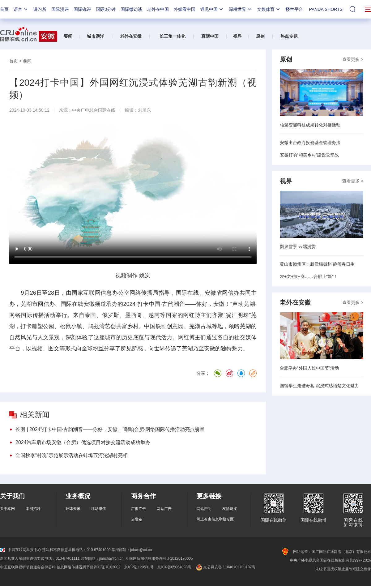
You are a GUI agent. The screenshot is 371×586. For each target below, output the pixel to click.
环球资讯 (73, 509)
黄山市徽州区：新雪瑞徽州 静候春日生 (317, 264)
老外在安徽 (131, 36)
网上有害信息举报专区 (215, 519)
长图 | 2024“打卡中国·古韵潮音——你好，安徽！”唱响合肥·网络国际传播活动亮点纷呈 (110, 429)
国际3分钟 (106, 9)
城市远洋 (95, 36)
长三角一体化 (173, 36)
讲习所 (39, 9)
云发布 (136, 519)
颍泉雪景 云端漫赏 (298, 246)
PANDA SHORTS (326, 9)
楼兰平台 (294, 9)
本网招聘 (33, 509)
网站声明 (204, 509)
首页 (4, 9)
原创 (260, 36)
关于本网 (7, 509)
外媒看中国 (184, 9)
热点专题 (289, 36)
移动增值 (98, 509)
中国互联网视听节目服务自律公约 (28, 567)
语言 (21, 9)
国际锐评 (82, 9)
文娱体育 (269, 9)
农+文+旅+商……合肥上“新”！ (309, 276)
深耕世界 (240, 9)
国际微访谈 (131, 9)
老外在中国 (158, 9)
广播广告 (138, 509)
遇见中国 (212, 9)
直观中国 (210, 36)
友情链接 (229, 509)
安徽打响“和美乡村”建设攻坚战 (309, 154)
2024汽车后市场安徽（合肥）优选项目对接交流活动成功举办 (82, 442)
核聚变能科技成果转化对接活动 (310, 124)
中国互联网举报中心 (20, 550)
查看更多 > (352, 59)
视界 (237, 36)
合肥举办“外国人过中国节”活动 (309, 368)
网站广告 (164, 509)
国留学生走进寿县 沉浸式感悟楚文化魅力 (319, 385)
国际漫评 (60, 9)
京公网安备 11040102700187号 (225, 567)
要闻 (68, 36)
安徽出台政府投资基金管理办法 (310, 142)
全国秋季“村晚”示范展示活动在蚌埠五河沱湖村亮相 (71, 455)
